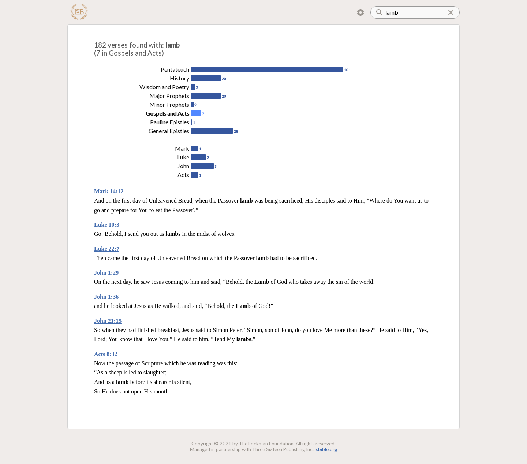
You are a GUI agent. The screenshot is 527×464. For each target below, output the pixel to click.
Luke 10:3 (106, 225)
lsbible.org (326, 449)
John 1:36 (106, 297)
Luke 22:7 (106, 249)
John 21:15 (108, 321)
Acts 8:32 (105, 354)
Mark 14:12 (108, 191)
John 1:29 (106, 272)
